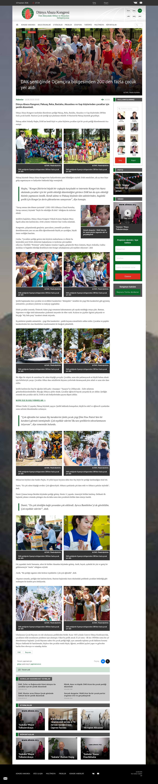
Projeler (68, 25)
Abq (134, 16)
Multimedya (99, 25)
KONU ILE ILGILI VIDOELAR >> (31, 400)
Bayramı (32, 32)
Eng (134, 11)
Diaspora (78, 25)
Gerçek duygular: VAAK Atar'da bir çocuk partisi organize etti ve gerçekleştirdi (84, 694)
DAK (24, 32)
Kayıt (106, 2)
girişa (19, 664)
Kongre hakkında (28, 25)
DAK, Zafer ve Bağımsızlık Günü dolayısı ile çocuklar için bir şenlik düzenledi (37, 685)
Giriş (94, 2)
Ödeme (128, 276)
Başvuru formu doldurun (128, 292)
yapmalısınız (35, 664)
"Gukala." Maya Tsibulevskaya (122, 228)
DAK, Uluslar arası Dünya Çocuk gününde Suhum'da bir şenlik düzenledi (35, 694)
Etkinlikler (58, 25)
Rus (128, 11)
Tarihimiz (88, 25)
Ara (140, 16)
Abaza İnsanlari (44, 25)
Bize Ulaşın (38, 773)
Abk (128, 16)
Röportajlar (111, 25)
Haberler (20, 99)
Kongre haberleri (76, 773)
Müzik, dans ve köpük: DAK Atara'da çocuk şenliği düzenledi (85, 685)
